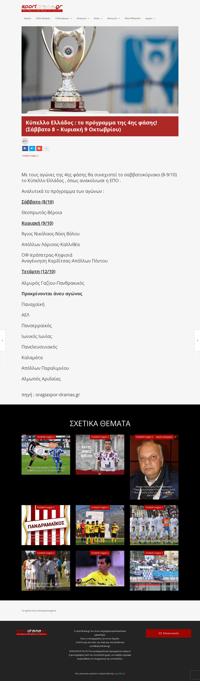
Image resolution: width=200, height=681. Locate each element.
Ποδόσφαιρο (62, 19)
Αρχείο (148, 19)
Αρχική (27, 18)
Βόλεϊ (97, 19)
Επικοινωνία (171, 633)
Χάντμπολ (112, 19)
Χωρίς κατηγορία (164, 436)
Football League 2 (30, 155)
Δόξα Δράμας (43, 18)
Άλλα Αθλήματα (132, 18)
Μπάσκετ (81, 19)
